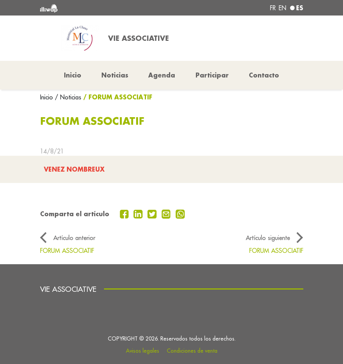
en (282, 8)
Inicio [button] (72, 75)
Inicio (47, 97)
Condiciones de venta (192, 350)
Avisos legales (142, 350)
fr (273, 8)
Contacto (264, 75)
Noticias (114, 75)
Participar (212, 75)
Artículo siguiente (268, 238)
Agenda (161, 75)
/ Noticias (68, 97)
